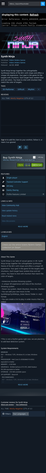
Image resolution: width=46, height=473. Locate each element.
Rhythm (31, 91)
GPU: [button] (33, 426)
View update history (10, 212)
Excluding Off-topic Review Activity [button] (16, 419)
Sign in (4, 141)
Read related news (9, 217)
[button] (23, 100)
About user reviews (7, 406)
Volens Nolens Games (17, 62)
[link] (24, 166)
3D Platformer (8, 91)
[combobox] (24, 4)
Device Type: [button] (7, 430)
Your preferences (21, 406)
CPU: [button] (24, 426)
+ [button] (38, 91)
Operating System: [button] (9, 426)
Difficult (21, 91)
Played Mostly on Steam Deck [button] (27, 423)
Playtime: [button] (6, 423)
